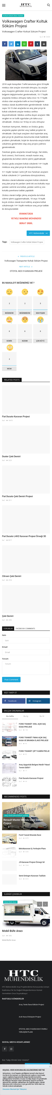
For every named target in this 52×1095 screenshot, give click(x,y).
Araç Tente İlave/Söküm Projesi (31, 1005)
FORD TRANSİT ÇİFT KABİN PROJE (34, 751)
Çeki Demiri (7, 616)
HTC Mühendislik (38, 233)
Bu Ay (26, 716)
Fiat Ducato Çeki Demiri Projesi (17, 496)
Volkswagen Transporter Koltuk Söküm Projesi (26, 261)
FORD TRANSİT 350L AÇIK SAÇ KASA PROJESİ (32, 725)
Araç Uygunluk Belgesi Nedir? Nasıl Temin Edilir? (34, 766)
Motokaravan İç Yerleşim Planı (32, 848)
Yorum (5, 658)
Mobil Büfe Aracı (12, 930)
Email (4, 647)
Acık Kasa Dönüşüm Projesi (30, 1017)
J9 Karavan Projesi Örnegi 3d (32, 862)
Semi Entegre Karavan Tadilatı (32, 876)
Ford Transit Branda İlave (30, 835)
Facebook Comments (25, 628)
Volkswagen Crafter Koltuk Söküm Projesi (27, 242)
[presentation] (39, 904)
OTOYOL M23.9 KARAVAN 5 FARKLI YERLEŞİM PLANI (33, 1030)
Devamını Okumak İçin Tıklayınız (15, 1089)
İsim (4, 635)
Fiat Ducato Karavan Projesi (16, 416)
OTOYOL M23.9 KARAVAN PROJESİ (26, 271)
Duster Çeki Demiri (11, 456)
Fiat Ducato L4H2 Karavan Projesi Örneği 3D (24, 536)
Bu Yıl (42, 716)
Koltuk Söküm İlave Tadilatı (13, 16)
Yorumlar (8, 628)
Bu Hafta (10, 716)
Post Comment (11, 679)
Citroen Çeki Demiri (11, 576)
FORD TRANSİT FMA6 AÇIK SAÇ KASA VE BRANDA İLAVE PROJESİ (33, 738)
